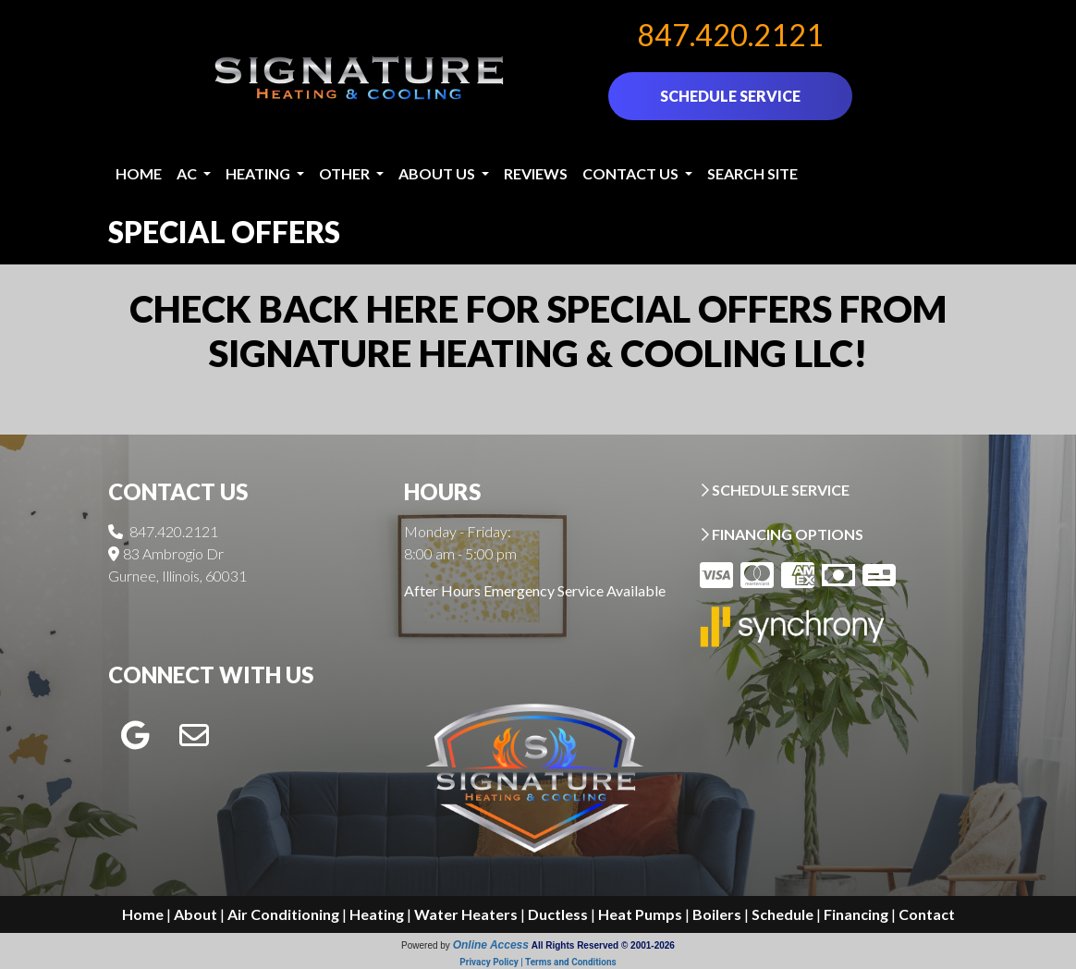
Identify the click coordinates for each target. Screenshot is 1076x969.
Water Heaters (466, 914)
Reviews (536, 173)
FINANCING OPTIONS (781, 534)
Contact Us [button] (631, 173)
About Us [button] (438, 173)
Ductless (558, 914)
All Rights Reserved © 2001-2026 (603, 945)
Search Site (752, 173)
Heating (376, 914)
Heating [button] (259, 173)
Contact (927, 914)
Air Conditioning (283, 914)
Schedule (782, 914)
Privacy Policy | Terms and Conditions (537, 962)
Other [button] (346, 173)
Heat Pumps (640, 914)
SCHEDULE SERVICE (730, 95)
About (195, 914)
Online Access (491, 944)
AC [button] (188, 173)
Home (139, 173)
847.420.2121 (730, 35)
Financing (856, 914)
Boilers (716, 914)
